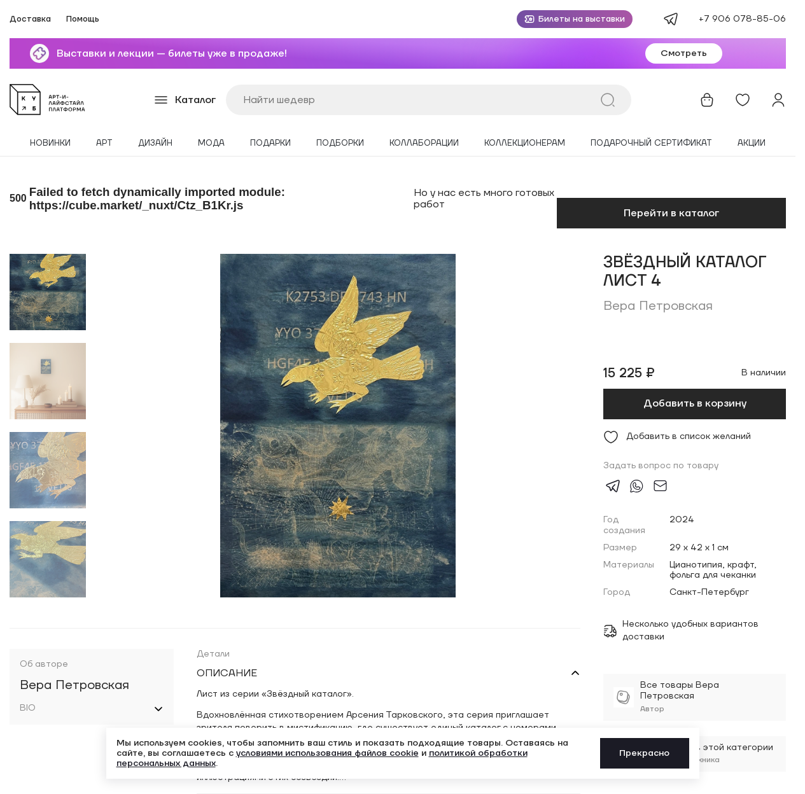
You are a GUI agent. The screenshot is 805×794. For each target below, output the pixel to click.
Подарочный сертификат (651, 143)
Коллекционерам (524, 143)
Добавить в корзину (694, 403)
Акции (752, 143)
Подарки (270, 143)
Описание (227, 673)
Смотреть (684, 53)
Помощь (82, 19)
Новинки (50, 143)
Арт (104, 143)
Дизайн (155, 143)
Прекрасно (644, 753)
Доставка (30, 19)
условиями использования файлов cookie (327, 753)
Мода (211, 143)
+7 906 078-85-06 (742, 19)
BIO (28, 708)
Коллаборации (424, 143)
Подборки (340, 143)
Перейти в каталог (671, 213)
